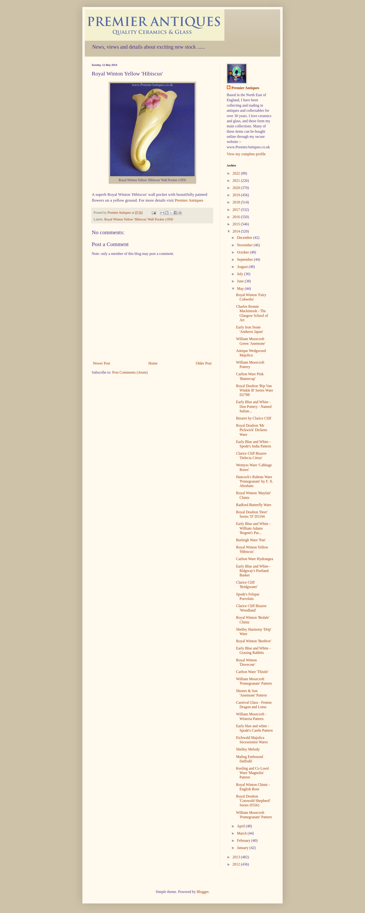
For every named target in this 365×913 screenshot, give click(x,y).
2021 (237, 181)
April (241, 826)
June (241, 281)
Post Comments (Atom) (130, 372)
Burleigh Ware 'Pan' (251, 540)
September (245, 259)
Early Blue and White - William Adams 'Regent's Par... (253, 528)
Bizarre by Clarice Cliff (253, 418)
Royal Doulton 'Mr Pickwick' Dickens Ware (251, 429)
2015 (237, 224)
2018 (237, 202)
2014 (237, 231)
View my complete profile (246, 154)
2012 (237, 864)
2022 (237, 173)
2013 (237, 857)
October (243, 252)
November (245, 245)
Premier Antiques (189, 200)
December (245, 238)
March (242, 833)
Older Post (204, 363)
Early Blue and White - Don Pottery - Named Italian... (253, 406)
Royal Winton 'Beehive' (253, 641)
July (240, 274)
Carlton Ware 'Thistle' (252, 672)
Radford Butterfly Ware (253, 505)
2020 (237, 188)
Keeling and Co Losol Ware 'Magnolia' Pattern (252, 772)
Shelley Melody (248, 749)
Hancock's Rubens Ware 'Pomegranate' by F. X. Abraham (254, 481)
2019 (237, 195)
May (241, 289)
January (243, 848)
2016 (237, 217)
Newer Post (101, 363)
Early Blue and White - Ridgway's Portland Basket (253, 570)
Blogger (203, 892)
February (244, 840)
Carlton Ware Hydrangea (254, 559)
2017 (237, 210)
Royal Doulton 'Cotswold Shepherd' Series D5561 (253, 800)
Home (153, 363)
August (243, 267)
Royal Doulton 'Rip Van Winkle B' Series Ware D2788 (254, 390)
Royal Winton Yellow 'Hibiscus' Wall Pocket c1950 (138, 219)
